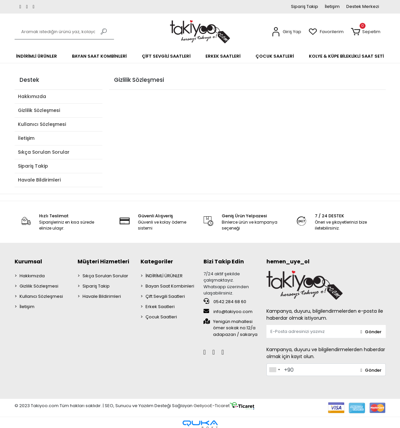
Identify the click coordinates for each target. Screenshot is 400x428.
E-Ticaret (220, 406)
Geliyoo (202, 406)
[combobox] (274, 370)
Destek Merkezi (362, 6)
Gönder (371, 332)
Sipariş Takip (304, 6)
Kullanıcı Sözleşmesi (42, 124)
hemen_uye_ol (288, 261)
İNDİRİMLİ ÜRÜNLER (164, 276)
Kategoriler (157, 261)
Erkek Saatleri (160, 306)
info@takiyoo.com (228, 311)
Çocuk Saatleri (161, 317)
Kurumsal (28, 261)
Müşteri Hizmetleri (103, 261)
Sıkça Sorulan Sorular (44, 152)
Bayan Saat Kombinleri (169, 286)
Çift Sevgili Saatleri (165, 296)
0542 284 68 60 (224, 301)
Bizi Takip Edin (223, 261)
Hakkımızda (32, 96)
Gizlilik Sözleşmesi (39, 110)
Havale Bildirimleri (39, 180)
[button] (286, 32)
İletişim (332, 6)
